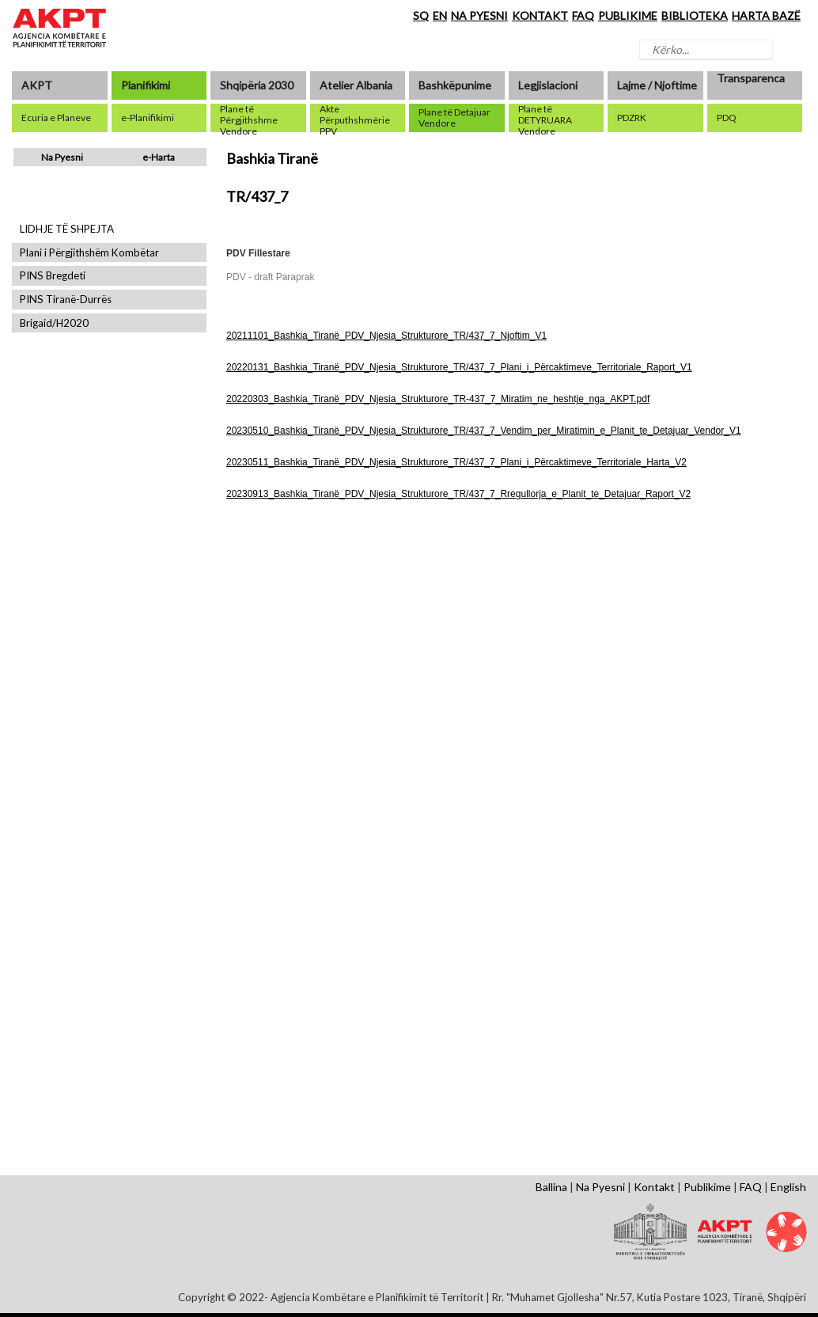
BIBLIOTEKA (694, 15)
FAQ (583, 15)
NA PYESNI (479, 15)
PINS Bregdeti (52, 276)
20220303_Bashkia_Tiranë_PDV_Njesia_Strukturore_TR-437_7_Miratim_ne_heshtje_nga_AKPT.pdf (437, 398)
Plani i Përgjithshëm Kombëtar (89, 253)
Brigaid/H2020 (54, 323)
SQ (421, 15)
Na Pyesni (62, 157)
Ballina (551, 1187)
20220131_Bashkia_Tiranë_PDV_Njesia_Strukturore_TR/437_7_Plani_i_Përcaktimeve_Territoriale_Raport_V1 (459, 367)
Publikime (707, 1187)
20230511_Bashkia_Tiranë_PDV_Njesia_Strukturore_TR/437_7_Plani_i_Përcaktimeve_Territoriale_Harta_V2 (456, 462)
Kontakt (654, 1187)
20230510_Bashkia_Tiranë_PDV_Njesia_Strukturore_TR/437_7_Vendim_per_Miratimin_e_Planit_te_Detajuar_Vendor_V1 (483, 430)
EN (440, 15)
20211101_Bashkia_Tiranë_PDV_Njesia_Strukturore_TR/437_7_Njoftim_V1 (386, 335)
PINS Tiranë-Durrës (66, 300)
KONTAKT (540, 15)
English (788, 1187)
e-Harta (158, 157)
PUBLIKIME (627, 15)
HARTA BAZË (766, 15)
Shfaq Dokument (270, 652)
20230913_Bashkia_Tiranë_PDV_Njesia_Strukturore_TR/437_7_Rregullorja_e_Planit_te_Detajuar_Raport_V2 (458, 493)
